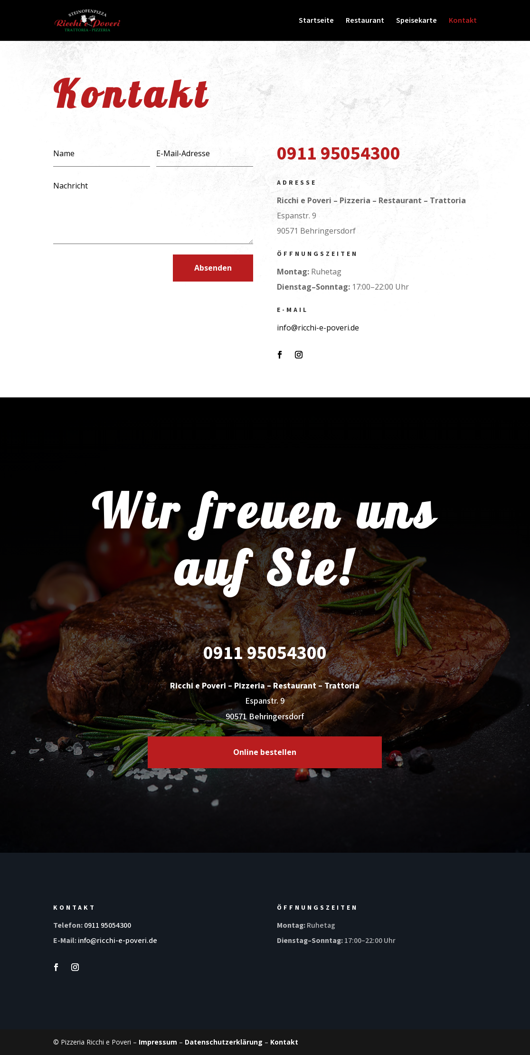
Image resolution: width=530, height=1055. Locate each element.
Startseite (316, 21)
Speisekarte (416, 21)
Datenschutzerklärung (224, 1041)
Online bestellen (264, 752)
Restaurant (365, 21)
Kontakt (463, 21)
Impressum (158, 1041)
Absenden (213, 268)
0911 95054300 (107, 925)
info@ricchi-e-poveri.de (318, 327)
